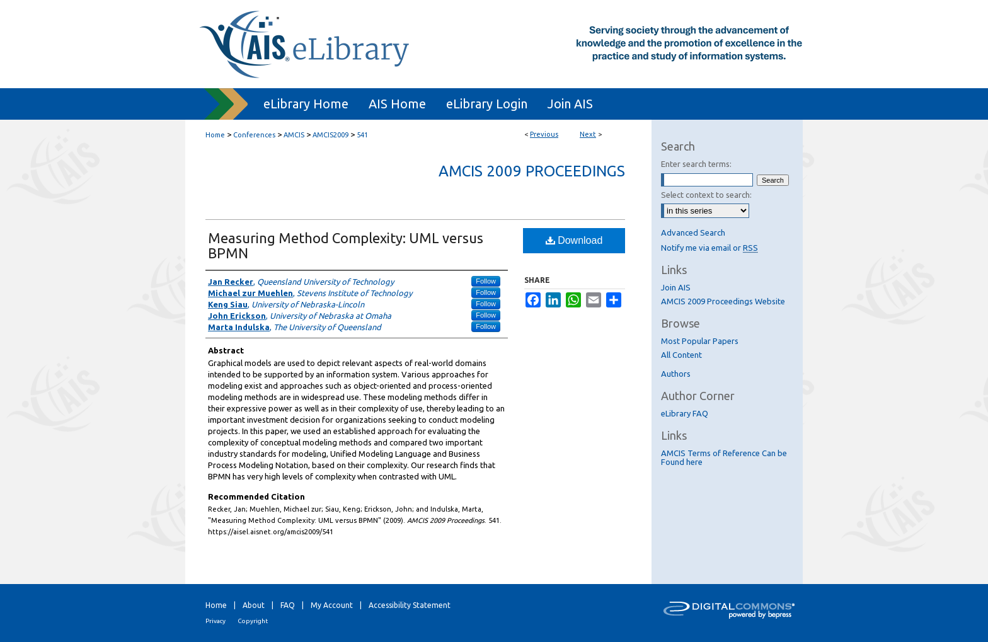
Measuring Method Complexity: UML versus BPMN (345, 245)
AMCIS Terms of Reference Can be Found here (724, 457)
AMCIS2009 (330, 135)
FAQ (287, 605)
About (254, 605)
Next (588, 134)
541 (362, 135)
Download (574, 240)
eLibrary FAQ (684, 413)
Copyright (253, 620)
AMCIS (294, 135)
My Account (332, 605)
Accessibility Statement (410, 605)
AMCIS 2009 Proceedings (532, 171)
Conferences (254, 135)
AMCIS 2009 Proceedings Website (723, 301)
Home (215, 135)
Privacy (215, 620)
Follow (486, 281)
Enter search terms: (696, 163)
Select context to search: (706, 194)
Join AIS (676, 287)
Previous (544, 134)
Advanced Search (693, 232)
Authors (676, 373)
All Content (681, 354)
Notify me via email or (709, 247)
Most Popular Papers (699, 340)
